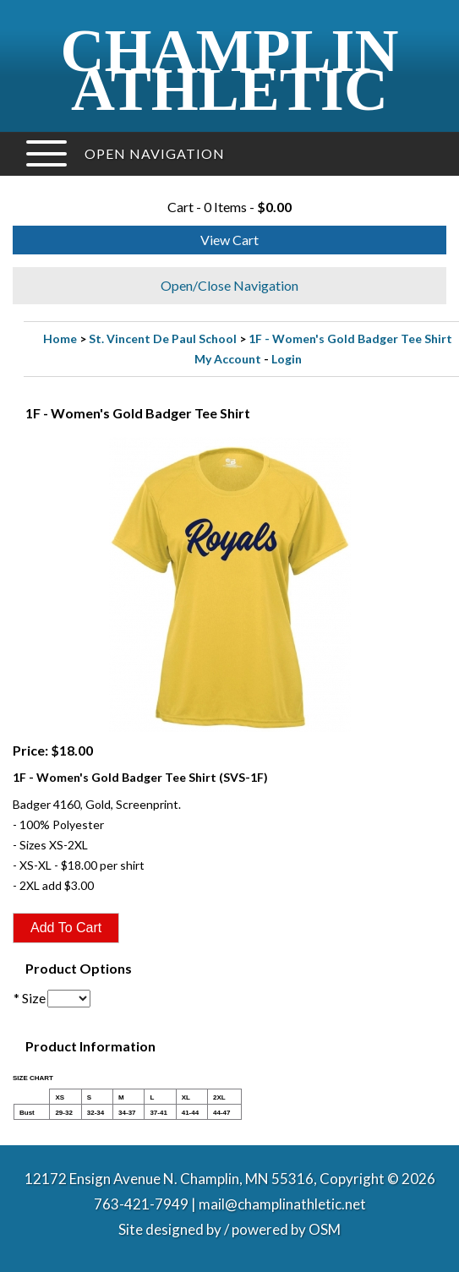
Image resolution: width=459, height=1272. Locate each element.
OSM (325, 1229)
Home (60, 338)
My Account (227, 359)
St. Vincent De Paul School (163, 338)
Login (286, 359)
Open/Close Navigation (229, 285)
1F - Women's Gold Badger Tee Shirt (350, 338)
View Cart (229, 240)
